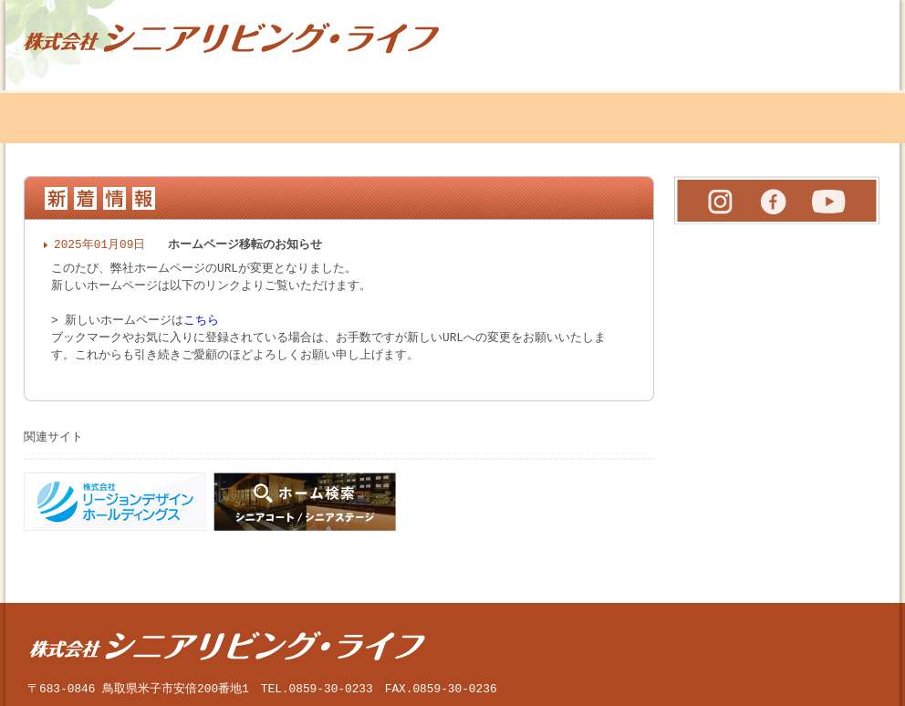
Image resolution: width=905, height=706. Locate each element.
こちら (201, 316)
